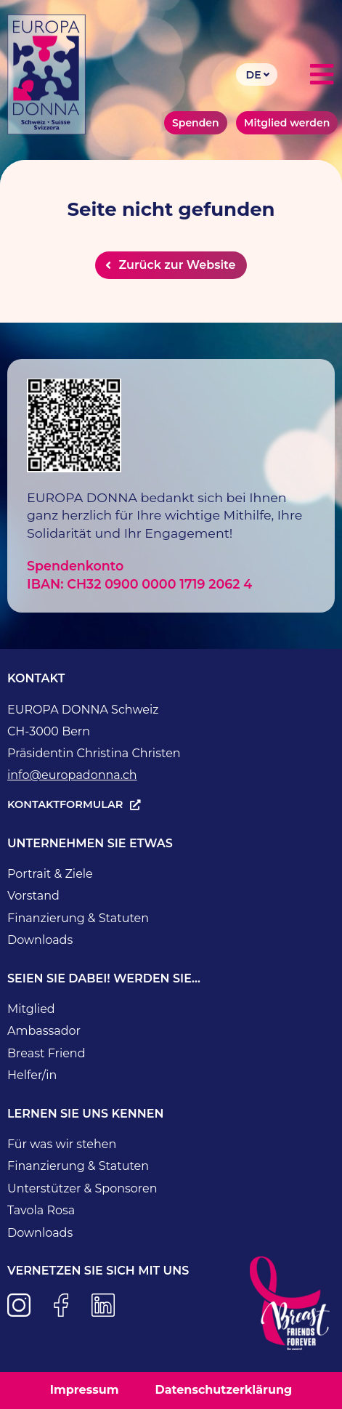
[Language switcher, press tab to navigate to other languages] (256, 74)
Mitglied (31, 1009)
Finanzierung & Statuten (78, 918)
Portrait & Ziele (50, 874)
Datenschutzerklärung (223, 1390)
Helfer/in (32, 1075)
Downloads (40, 940)
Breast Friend (46, 1053)
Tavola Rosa (41, 1210)
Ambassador (44, 1031)
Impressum (84, 1390)
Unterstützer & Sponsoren (82, 1188)
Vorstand (33, 896)
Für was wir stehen (61, 1144)
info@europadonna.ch (72, 775)
